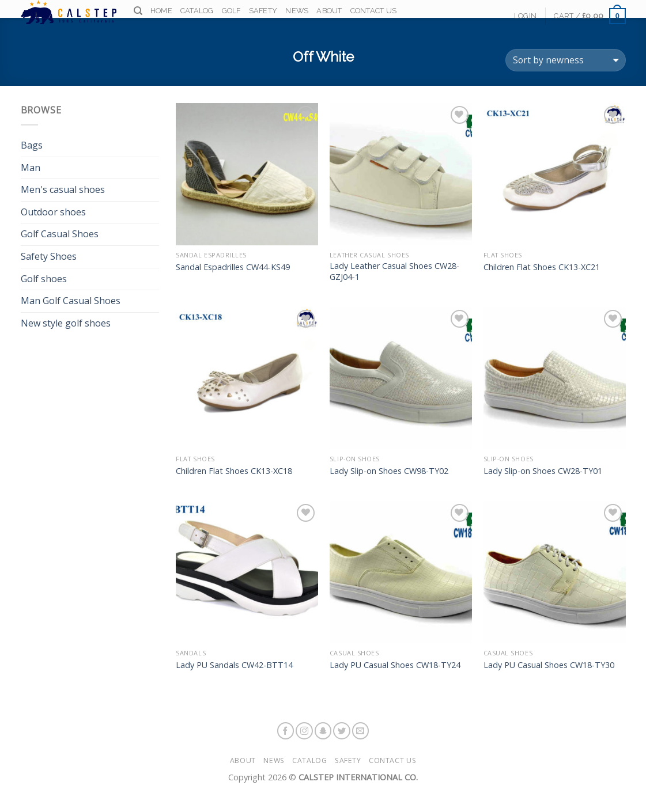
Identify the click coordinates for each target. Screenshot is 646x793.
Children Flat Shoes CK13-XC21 (541, 267)
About (329, 12)
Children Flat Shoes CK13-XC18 (234, 471)
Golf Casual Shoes (60, 233)
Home (161, 12)
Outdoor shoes (53, 212)
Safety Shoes (49, 256)
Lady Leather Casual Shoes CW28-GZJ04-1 (394, 271)
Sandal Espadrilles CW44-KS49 (233, 267)
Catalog (197, 12)
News (296, 12)
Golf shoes (44, 278)
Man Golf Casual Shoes (70, 300)
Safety (263, 12)
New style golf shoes (66, 323)
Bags (32, 145)
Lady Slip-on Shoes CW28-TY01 (542, 471)
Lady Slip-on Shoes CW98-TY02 (389, 471)
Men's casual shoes (63, 189)
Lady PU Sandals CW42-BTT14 (234, 665)
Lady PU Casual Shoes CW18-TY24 (395, 665)
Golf (231, 12)
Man (30, 167)
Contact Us (373, 12)
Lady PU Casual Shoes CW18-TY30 (548, 665)
